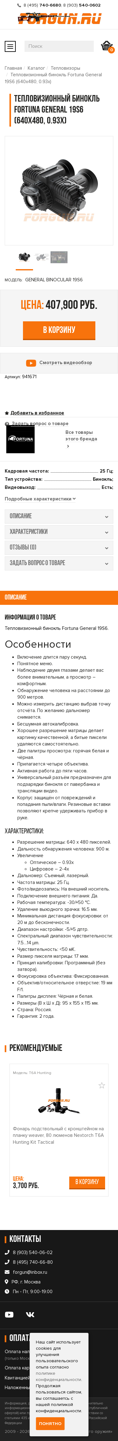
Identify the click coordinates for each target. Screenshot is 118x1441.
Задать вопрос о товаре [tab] (40, 423)
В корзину (59, 330)
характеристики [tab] (59, 532)
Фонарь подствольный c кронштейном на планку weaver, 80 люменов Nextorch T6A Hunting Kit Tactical (58, 1135)
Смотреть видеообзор (65, 362)
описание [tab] (59, 516)
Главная (13, 68)
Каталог (36, 68)
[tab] (40, 499)
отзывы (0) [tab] (59, 547)
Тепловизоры (65, 68)
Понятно (50, 1423)
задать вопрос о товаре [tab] (59, 563)
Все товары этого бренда (81, 439)
